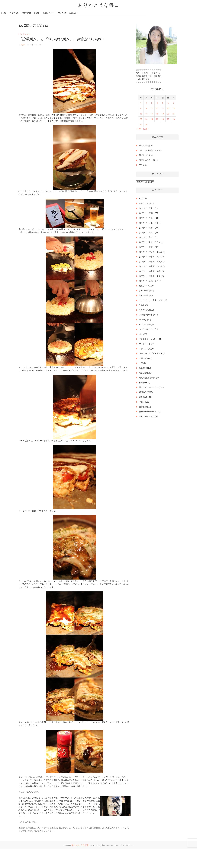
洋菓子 (142, 402)
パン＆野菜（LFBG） (148, 339)
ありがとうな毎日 (98, 5)
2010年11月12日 (34, 45)
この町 (142, 305)
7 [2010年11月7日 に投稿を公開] (173, 103)
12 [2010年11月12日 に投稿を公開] (163, 108)
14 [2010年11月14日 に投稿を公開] (174, 108)
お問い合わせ (67, 13)
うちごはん (144, 203)
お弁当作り (144, 295)
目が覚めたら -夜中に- (149, 160)
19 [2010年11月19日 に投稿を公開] (163, 114)
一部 (141, 363)
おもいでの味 (145, 286)
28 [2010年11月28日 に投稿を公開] (174, 119)
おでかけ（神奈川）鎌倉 (149, 276)
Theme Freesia (107, 845)
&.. (140, 199)
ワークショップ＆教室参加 (150, 353)
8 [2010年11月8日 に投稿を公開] (140, 108)
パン (141, 334)
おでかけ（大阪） (147, 228)
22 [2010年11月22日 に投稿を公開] (141, 119)
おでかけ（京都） (147, 213)
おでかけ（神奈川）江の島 (150, 266)
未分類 (142, 397)
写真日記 (143, 373)
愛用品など (144, 392)
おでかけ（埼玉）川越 (148, 223)
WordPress (129, 845)
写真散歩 (143, 368)
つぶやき (143, 320)
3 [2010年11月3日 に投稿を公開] (151, 103)
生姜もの (143, 407)
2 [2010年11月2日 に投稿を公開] (146, 103)
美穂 (23, 45)
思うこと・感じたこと (148, 387)
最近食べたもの (146, 146)
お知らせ (91, 13)
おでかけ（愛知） (147, 237)
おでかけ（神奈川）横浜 (149, 257)
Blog (22, 13)
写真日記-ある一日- (147, 378)
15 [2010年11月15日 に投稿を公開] (141, 114)
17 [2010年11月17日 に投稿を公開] (152, 114)
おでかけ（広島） (147, 232)
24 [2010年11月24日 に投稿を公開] (152, 119)
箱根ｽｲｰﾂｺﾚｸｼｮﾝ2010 (148, 412)
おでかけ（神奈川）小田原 (150, 252)
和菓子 (142, 382)
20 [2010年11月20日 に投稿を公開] (168, 114)
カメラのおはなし (147, 329)
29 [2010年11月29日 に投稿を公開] (141, 125)
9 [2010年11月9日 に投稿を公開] (146, 108)
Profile (80, 13)
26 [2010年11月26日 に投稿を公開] (163, 119)
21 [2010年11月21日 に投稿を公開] (174, 114)
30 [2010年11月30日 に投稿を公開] (146, 125)
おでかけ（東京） (147, 247)
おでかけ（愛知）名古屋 (149, 242)
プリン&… (143, 165)
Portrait (45, 13)
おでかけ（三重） (147, 208)
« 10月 (139, 129)
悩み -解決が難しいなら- (150, 150)
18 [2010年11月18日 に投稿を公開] (157, 114)
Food (55, 13)
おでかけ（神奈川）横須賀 (150, 261)
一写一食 (143, 358)
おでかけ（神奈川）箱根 (149, 271)
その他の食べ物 (146, 315)
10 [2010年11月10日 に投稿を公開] (152, 108)
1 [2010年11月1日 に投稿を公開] (140, 103)
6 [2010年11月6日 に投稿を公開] (168, 103)
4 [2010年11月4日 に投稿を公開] (157, 103)
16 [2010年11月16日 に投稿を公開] (146, 114)
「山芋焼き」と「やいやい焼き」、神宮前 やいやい (60, 39)
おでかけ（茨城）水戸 (148, 281)
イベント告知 (145, 324)
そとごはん (24, 34)
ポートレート (145, 344)
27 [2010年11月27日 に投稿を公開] (168, 119)
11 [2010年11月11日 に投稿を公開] (157, 108)
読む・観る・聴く (147, 416)
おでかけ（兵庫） (147, 218)
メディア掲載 (145, 349)
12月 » (146, 129)
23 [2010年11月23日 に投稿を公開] (146, 119)
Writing (32, 13)
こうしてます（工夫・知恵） (151, 300)
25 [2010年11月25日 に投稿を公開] (157, 119)
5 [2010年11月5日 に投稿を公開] (162, 103)
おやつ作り (144, 291)
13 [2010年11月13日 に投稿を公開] (168, 108)
